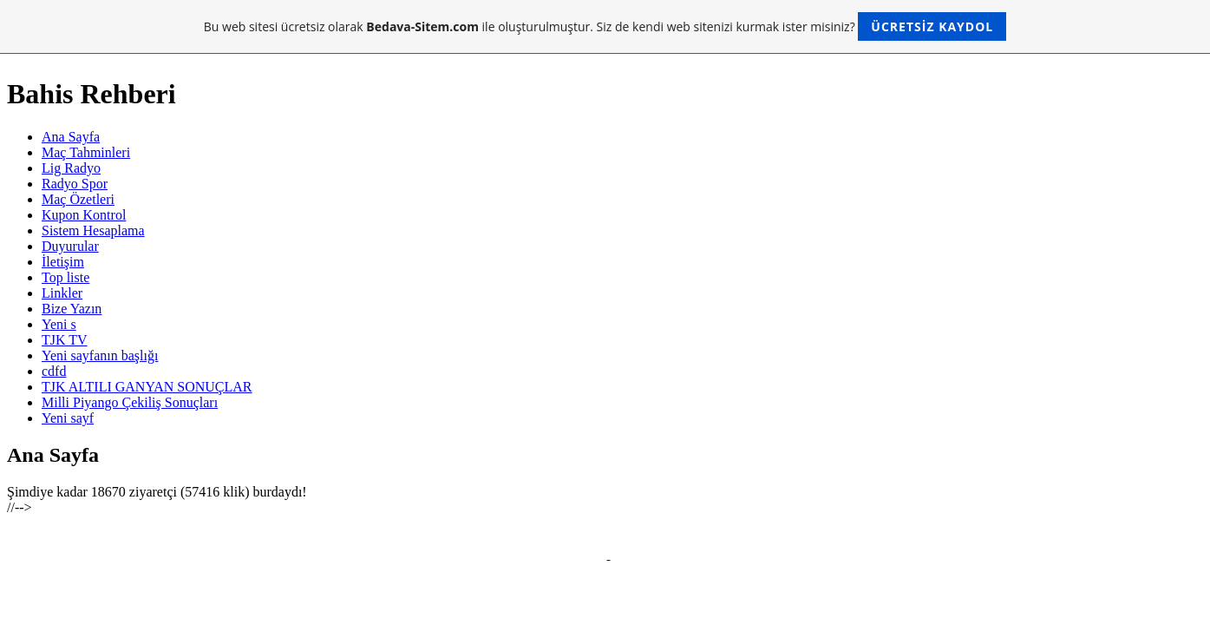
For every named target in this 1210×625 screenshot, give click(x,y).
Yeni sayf (68, 418)
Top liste (65, 277)
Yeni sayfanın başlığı (100, 355)
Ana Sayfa (71, 136)
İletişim (63, 261)
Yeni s (59, 324)
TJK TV (65, 339)
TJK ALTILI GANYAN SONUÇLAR (147, 386)
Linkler (62, 293)
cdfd (54, 371)
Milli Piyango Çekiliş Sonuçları (130, 402)
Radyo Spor (75, 183)
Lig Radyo (71, 168)
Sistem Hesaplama (93, 230)
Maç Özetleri (78, 199)
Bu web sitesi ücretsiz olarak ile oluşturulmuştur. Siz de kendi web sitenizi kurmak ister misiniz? (605, 26)
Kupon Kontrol (84, 214)
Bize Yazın (71, 308)
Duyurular (70, 246)
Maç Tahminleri (86, 152)
